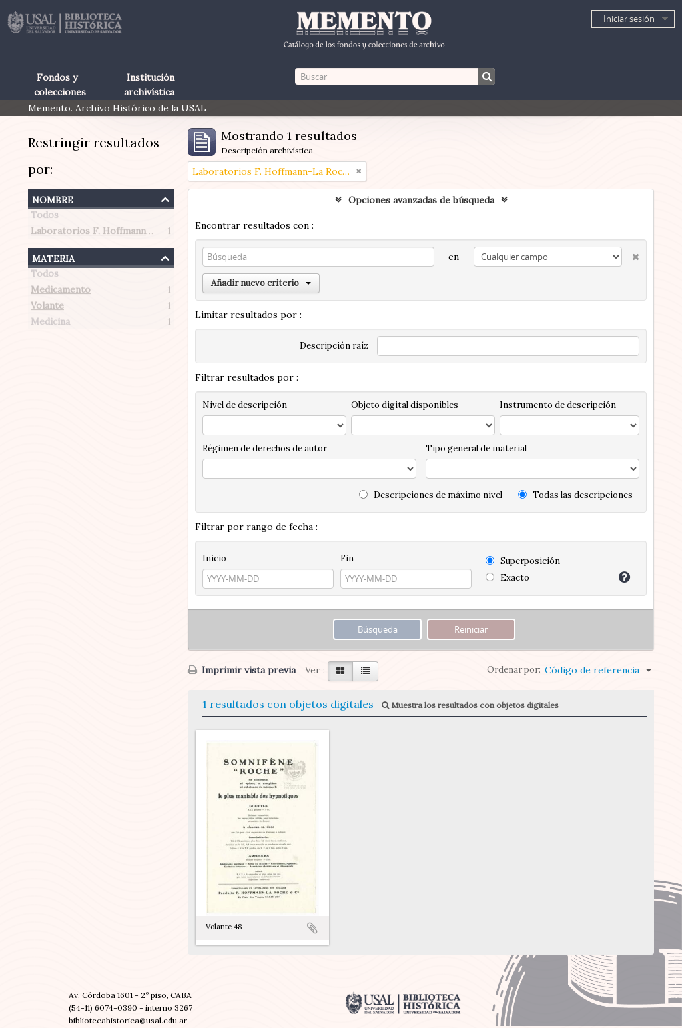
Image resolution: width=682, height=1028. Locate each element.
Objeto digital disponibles (404, 405)
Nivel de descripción (244, 405)
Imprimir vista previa (242, 670)
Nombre (52, 198)
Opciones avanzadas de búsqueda (421, 200)
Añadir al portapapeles (312, 928)
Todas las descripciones (575, 495)
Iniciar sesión (629, 19)
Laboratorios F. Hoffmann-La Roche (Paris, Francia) (145, 233)
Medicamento (61, 292)
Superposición (523, 561)
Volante (47, 308)
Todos (45, 217)
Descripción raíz (334, 345)
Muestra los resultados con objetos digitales (470, 705)
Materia (53, 257)
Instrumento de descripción (558, 405)
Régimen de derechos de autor (264, 448)
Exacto (507, 577)
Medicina (50, 324)
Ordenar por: (514, 669)
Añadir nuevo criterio (261, 283)
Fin (347, 558)
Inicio (214, 558)
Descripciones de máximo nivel (430, 495)
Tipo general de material (476, 448)
